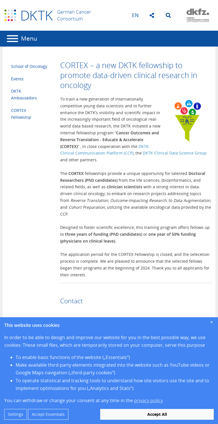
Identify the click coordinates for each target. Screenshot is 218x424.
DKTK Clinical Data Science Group (175, 153)
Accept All (157, 414)
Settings (15, 414)
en (135, 15)
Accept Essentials (48, 414)
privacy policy (148, 400)
